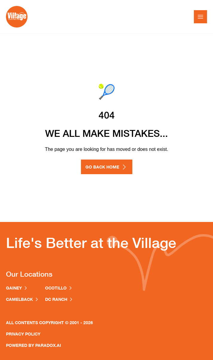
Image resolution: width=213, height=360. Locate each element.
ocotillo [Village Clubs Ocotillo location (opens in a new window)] (59, 287)
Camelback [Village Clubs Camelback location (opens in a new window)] (22, 299)
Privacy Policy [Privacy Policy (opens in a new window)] (23, 333)
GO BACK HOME (106, 167)
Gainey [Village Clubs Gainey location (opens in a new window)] (17, 287)
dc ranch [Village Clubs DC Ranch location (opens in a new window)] (59, 299)
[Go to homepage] (16, 16)
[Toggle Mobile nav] (200, 16)
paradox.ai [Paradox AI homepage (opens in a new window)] (48, 345)
